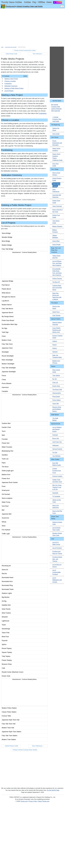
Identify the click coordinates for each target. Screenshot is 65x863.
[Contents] (14, 83)
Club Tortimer (56, 315)
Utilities (41, 2)
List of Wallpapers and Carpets (57, 580)
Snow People (56, 244)
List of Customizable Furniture (56, 572)
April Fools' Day (57, 442)
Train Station (56, 375)
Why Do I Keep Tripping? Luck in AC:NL (57, 487)
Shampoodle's (56, 393)
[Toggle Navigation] (62, 6)
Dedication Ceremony (11, 86)
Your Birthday (56, 456)
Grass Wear (56, 241)
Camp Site (55, 403)
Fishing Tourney (57, 278)
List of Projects (8, 90)
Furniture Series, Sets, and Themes (57, 559)
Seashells (55, 493)
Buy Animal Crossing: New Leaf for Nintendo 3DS (56, 107)
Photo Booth (56, 396)
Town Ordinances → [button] (38, 53)
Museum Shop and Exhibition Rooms (56, 409)
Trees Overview (57, 206)
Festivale (55, 435)
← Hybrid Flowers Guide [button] (10, 53)
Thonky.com (10, 6)
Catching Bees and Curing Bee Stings (57, 287)
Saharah (55, 351)
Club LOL (55, 382)
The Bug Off (56, 282)
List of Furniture (57, 548)
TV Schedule (56, 496)
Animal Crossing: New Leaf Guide (29, 6)
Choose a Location (10, 81)
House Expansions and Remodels (57, 143)
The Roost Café (57, 389)
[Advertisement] (24, 267)
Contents (15, 76)
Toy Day (54, 452)
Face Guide (55, 134)
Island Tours (56, 312)
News (49, 2)
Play (34, 2)
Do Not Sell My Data (53, 790)
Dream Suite (56, 386)
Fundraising (8, 83)
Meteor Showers (57, 226)
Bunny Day (55, 438)
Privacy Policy (33, 801)
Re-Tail (54, 379)
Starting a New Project (11, 78)
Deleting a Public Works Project (13, 88)
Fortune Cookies (57, 476)
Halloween (55, 445)
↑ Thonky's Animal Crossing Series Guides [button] (24, 50)
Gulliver (54, 341)
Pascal (54, 344)
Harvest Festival (57, 449)
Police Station (56, 400)
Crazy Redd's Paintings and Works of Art (56, 330)
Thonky (11, 2)
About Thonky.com (43, 801)
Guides (27, 2)
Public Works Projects (56, 185)
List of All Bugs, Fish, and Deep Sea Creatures (57, 263)
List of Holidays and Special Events (57, 429)
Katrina (54, 348)
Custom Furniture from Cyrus (56, 470)
